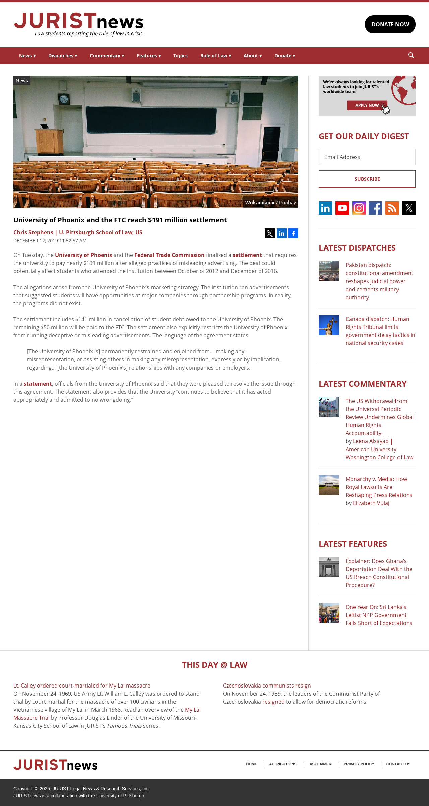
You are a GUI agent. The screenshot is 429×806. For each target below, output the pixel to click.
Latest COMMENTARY (363, 383)
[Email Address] (367, 157)
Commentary (107, 55)
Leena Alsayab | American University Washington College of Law (379, 449)
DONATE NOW (390, 24)
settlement (247, 255)
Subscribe (367, 179)
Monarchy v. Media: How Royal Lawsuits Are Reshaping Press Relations (379, 487)
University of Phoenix (83, 255)
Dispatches (62, 55)
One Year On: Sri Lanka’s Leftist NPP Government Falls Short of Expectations (379, 615)
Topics (180, 55)
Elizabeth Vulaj (371, 503)
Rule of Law (215, 55)
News (27, 55)
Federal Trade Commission (169, 255)
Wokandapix (259, 202)
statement (38, 383)
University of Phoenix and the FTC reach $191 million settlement (120, 219)
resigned (273, 701)
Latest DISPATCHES (357, 247)
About (253, 55)
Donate (284, 55)
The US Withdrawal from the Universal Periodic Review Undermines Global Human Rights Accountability (380, 417)
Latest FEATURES (353, 543)
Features (149, 55)
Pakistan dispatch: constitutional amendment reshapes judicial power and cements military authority (379, 281)
